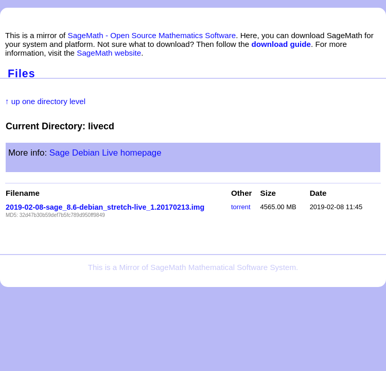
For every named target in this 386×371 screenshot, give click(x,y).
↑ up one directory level (45, 101)
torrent (241, 207)
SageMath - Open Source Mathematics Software (152, 35)
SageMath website (109, 52)
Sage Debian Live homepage (105, 153)
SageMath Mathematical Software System (223, 267)
